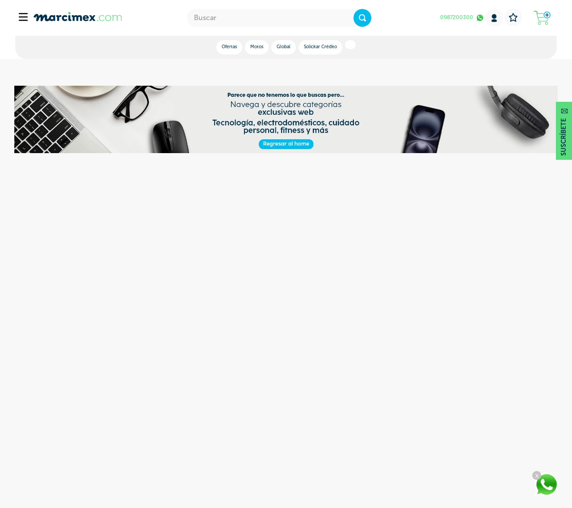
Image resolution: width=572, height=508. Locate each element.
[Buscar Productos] (362, 18)
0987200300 (456, 17)
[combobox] (279, 18)
